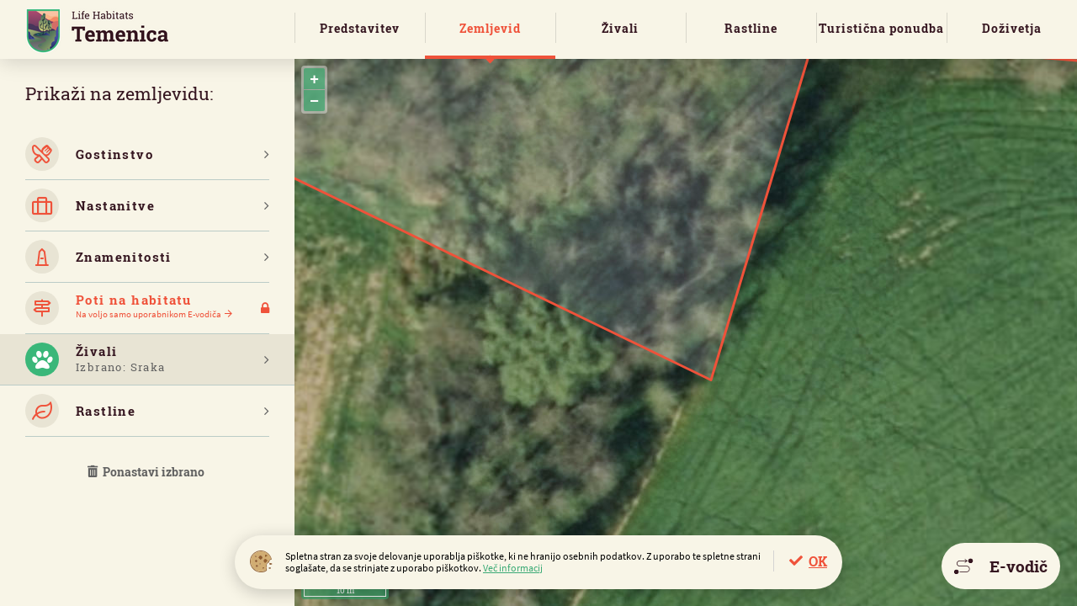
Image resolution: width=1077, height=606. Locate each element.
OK (818, 561)
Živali (620, 28)
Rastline (750, 28)
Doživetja (1012, 28)
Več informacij (513, 567)
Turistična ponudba (881, 28)
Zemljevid (490, 28)
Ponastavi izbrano (147, 472)
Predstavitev (360, 28)
